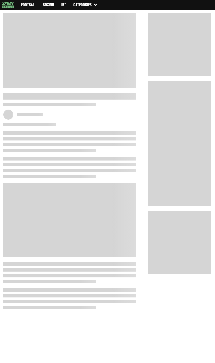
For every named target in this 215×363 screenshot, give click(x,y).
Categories (85, 4)
